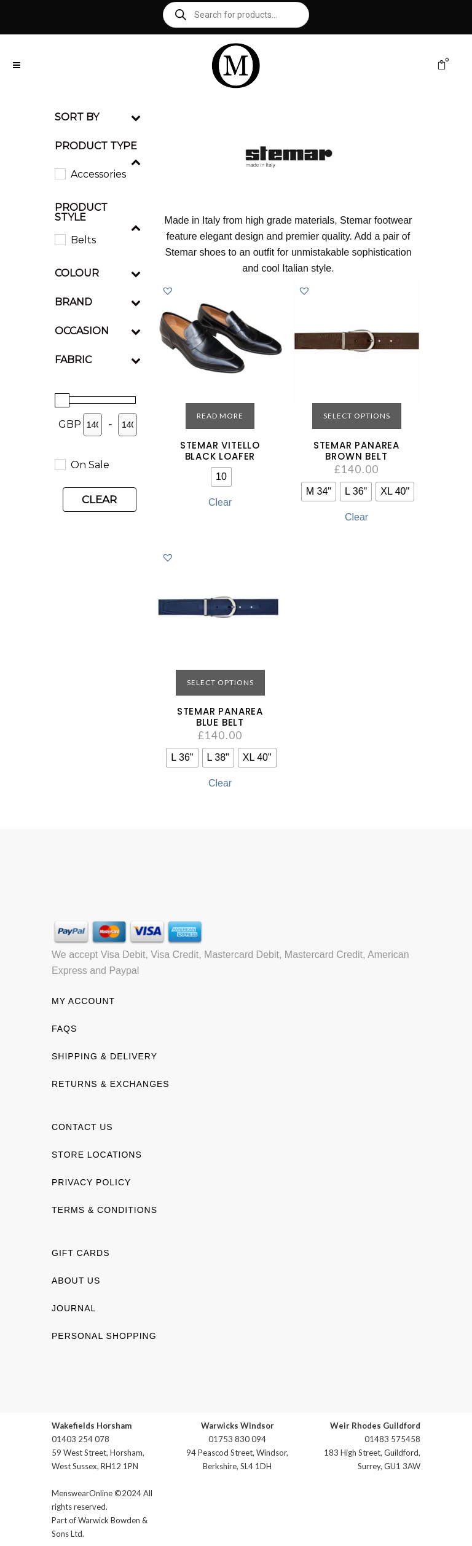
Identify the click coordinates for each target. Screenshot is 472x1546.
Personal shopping (104, 1335)
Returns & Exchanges (111, 1083)
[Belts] (60, 239)
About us (76, 1280)
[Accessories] (60, 173)
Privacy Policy (91, 1182)
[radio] (221, 477)
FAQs (64, 1028)
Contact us (82, 1126)
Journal (74, 1308)
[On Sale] (60, 464)
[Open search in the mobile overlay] (236, 14)
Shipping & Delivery (104, 1056)
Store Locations (97, 1154)
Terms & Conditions (104, 1209)
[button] (167, 290)
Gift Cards (81, 1252)
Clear (99, 499)
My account (83, 1000)
